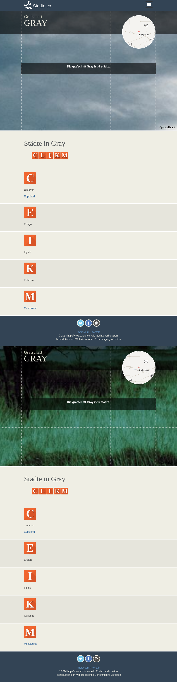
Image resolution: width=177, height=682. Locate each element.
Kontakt (96, 332)
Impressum (83, 332)
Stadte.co (42, 5)
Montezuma (30, 308)
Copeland (29, 196)
